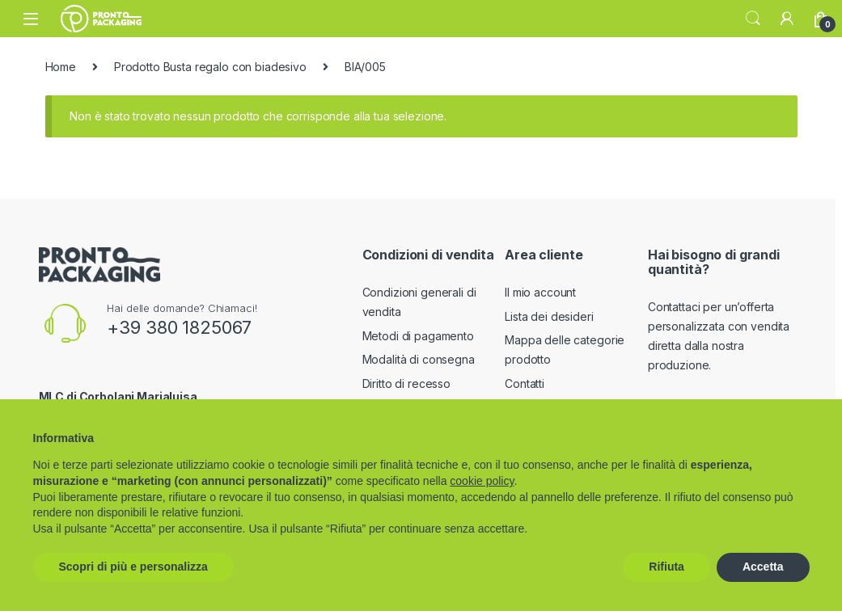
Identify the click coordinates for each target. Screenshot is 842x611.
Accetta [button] (763, 566)
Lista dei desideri (549, 316)
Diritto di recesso (406, 383)
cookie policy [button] (482, 480)
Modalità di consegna (418, 359)
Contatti (524, 383)
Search (753, 18)
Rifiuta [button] (666, 566)
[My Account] (787, 18)
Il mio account (540, 292)
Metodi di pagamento (418, 336)
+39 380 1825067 (179, 327)
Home (60, 67)
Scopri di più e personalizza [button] (133, 566)
